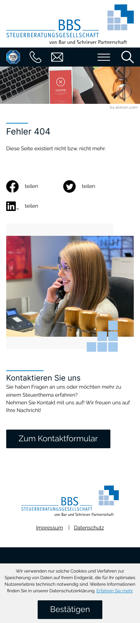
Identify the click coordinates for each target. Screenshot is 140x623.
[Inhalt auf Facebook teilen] (34, 186)
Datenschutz (89, 528)
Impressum (49, 528)
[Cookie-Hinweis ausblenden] (70, 609)
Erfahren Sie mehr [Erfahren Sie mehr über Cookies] (115, 590)
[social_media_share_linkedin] (34, 206)
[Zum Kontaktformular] (58, 439)
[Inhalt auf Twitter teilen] (91, 186)
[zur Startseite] (70, 26)
